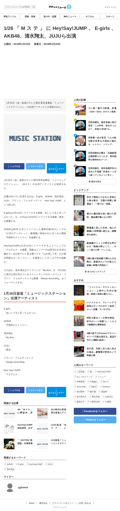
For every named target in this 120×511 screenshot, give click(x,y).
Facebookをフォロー (96, 411)
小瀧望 (108, 402)
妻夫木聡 (96, 397)
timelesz (106, 387)
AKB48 (10, 464)
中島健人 (94, 382)
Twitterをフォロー (96, 419)
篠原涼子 (81, 402)
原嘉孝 (104, 392)
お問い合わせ (84, 503)
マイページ (110, 7)
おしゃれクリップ (84, 377)
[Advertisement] (60, 72)
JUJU (50, 464)
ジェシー (102, 377)
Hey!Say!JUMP (35, 464)
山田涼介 (109, 397)
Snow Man (81, 387)
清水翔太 (11, 469)
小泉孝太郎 (95, 402)
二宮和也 (81, 372)
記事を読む (19, 413)
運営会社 (43, 503)
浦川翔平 (81, 392)
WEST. (94, 387)
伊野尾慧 (81, 382)
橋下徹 (93, 392)
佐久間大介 (82, 397)
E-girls (21, 464)
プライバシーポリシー (63, 503)
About (32, 503)
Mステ (106, 382)
